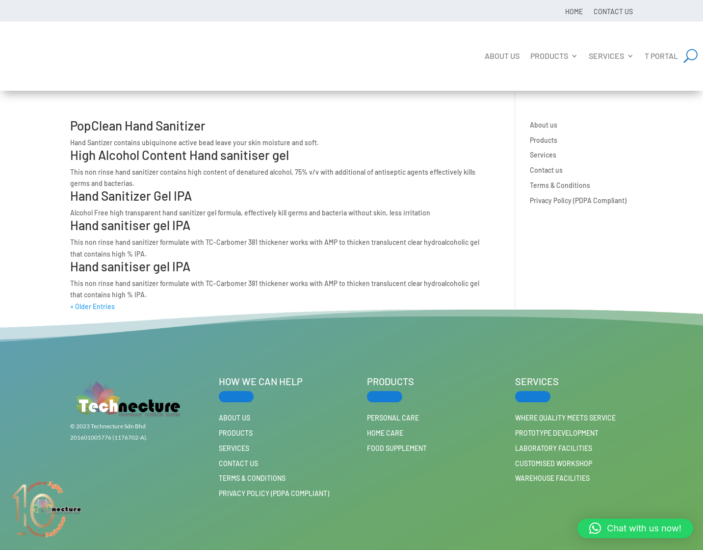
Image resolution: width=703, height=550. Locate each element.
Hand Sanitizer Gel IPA (131, 195)
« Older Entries (92, 306)
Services (606, 55)
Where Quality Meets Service (565, 418)
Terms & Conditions (560, 185)
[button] (635, 528)
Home (574, 11)
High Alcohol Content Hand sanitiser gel (179, 154)
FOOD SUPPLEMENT (397, 448)
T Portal (661, 55)
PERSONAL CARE (393, 418)
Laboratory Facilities (553, 448)
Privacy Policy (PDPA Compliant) (578, 200)
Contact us (613, 11)
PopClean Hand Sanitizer (138, 125)
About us (502, 55)
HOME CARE (385, 433)
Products (549, 55)
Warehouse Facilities (552, 478)
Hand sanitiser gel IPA (130, 225)
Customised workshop (553, 463)
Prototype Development (557, 433)
